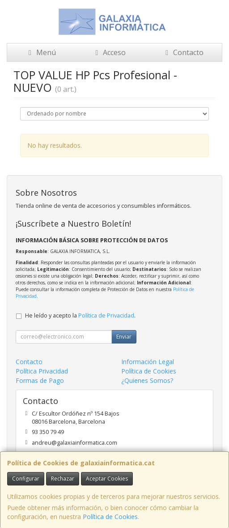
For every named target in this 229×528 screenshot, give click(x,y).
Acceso (109, 52)
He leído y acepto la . (80, 315)
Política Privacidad (42, 371)
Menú (40, 52)
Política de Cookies (110, 516)
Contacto (183, 52)
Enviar (123, 336)
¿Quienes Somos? (147, 380)
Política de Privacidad (106, 315)
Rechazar (62, 478)
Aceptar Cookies (107, 478)
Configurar (25, 478)
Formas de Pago (40, 380)
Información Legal (147, 361)
